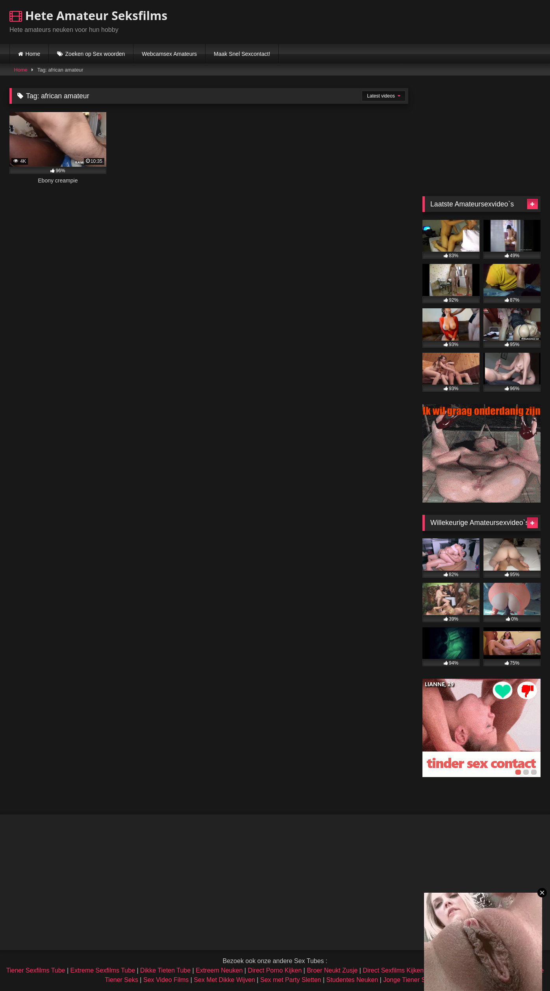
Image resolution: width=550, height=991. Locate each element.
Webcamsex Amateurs (169, 54)
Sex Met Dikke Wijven (224, 979)
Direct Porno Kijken (275, 970)
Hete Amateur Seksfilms (88, 15)
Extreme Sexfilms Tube (102, 970)
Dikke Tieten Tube (165, 970)
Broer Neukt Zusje (332, 970)
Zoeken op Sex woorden (95, 54)
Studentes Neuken (352, 979)
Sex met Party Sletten (290, 979)
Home (33, 54)
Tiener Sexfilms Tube (35, 970)
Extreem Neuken (219, 970)
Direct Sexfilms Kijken (393, 970)
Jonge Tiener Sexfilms (414, 979)
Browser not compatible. (448, 21)
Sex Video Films (166, 979)
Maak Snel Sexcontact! (242, 54)
